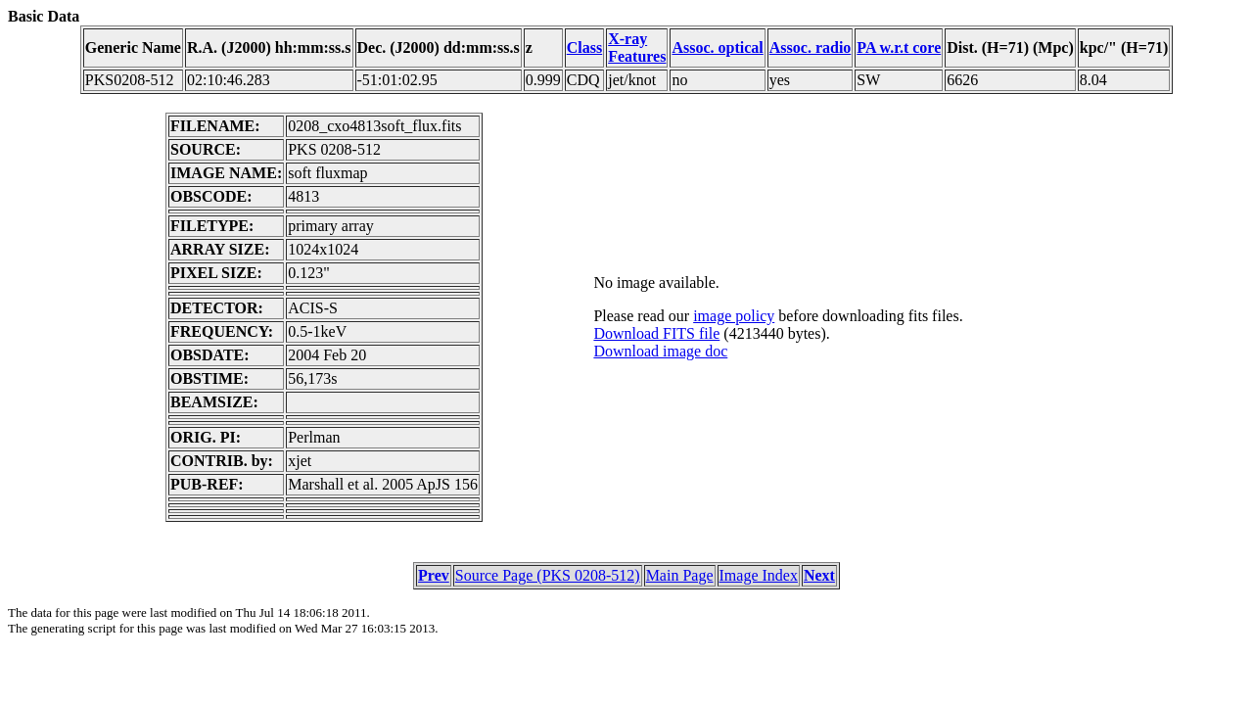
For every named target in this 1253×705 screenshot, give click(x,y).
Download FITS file (656, 333)
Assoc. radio (810, 47)
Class (584, 47)
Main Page (680, 575)
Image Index (758, 575)
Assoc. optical (717, 47)
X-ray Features (637, 47)
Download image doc (660, 351)
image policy (733, 315)
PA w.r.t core (899, 47)
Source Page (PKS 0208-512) (547, 575)
